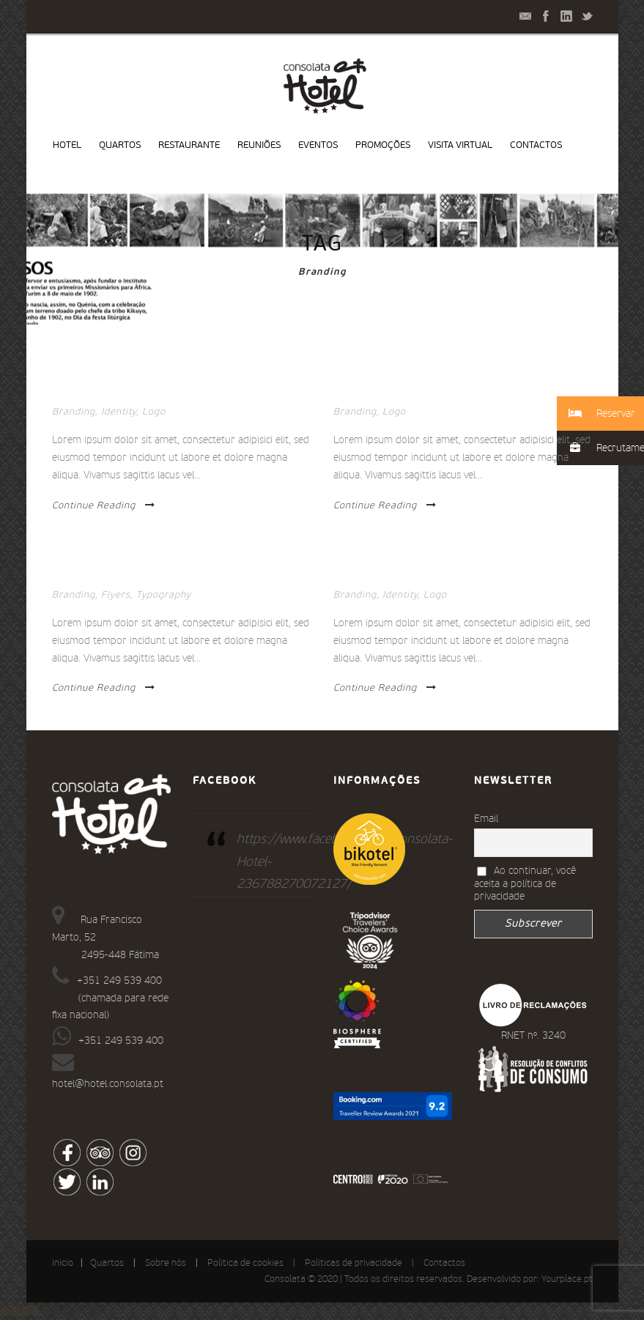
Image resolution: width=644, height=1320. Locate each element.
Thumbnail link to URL (113, 575)
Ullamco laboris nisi (390, 575)
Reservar (19, 1310)
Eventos (318, 145)
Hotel (67, 145)
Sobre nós (165, 1263)
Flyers (115, 595)
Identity (118, 412)
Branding (73, 412)
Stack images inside (105, 392)
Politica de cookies (245, 1263)
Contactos (536, 145)
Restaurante (189, 145)
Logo (154, 412)
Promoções (382, 145)
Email (486, 819)
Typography (163, 595)
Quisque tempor (377, 392)
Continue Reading (103, 505)
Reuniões (259, 145)
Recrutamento (74, 1310)
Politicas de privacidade (353, 1263)
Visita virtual (460, 145)
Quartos (120, 145)
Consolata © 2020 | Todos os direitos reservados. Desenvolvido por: (402, 1279)
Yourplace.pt (567, 1279)
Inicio (62, 1263)
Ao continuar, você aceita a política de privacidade (525, 884)
